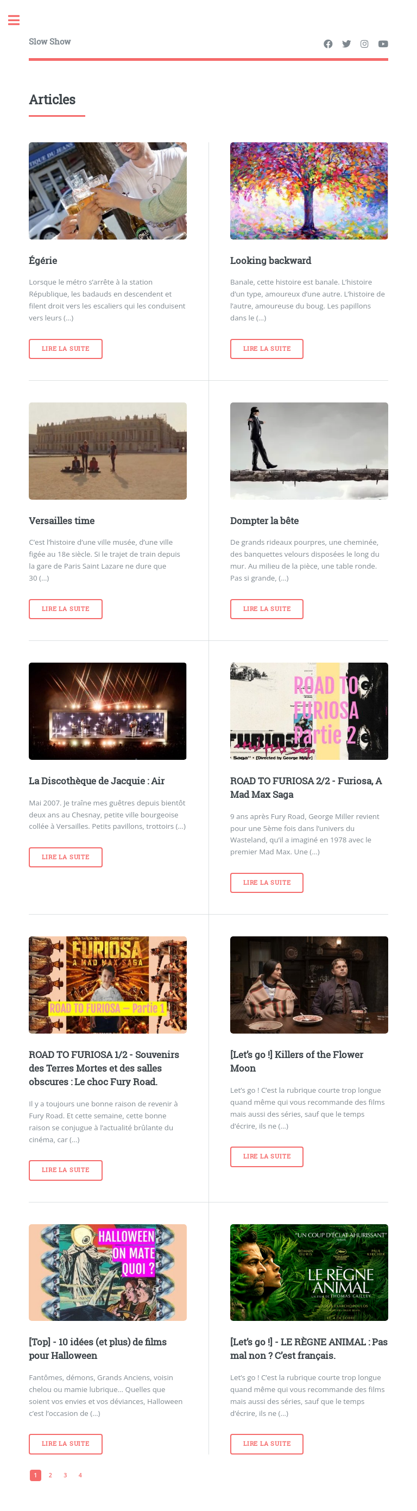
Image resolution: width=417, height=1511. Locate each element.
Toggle (19, 20)
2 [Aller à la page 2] (50, 1475)
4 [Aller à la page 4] (80, 1475)
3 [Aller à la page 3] (65, 1475)
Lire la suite (65, 348)
